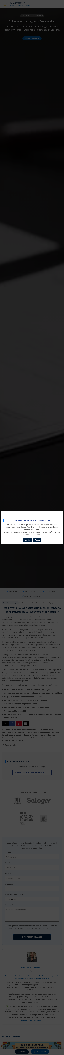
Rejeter (37, 540)
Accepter (27, 540)
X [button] (31, 514)
